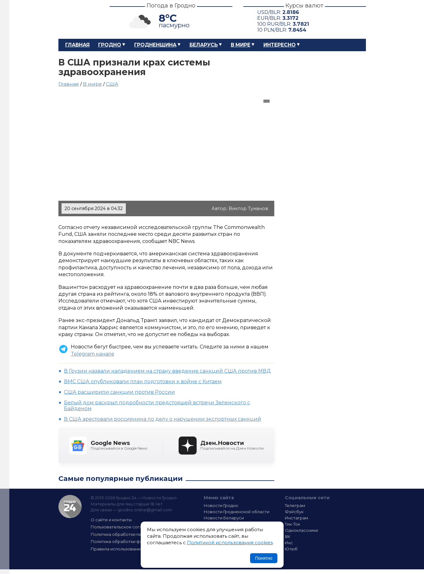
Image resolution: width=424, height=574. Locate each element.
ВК (287, 536)
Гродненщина (155, 45)
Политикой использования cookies (230, 542)
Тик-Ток (292, 524)
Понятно (263, 558)
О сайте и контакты (111, 519)
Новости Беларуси (224, 517)
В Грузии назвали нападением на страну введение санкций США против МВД (167, 371)
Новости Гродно (221, 505)
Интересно (279, 45)
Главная (77, 45)
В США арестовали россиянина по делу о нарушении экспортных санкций (162, 419)
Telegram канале (92, 354)
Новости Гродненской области (236, 511)
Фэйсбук (294, 511)
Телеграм (295, 505)
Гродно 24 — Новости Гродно (70, 506)
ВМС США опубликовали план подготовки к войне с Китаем (143, 381)
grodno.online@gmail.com (145, 509)
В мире (240, 45)
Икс (289, 542)
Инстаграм (296, 517)
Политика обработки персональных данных (137, 534)
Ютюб (291, 548)
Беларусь (203, 45)
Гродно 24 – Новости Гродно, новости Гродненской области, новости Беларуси (78, 19)
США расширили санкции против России (119, 392)
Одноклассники (301, 530)
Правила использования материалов (130, 548)
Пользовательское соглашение (124, 526)
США (112, 84)
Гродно (109, 45)
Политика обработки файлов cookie (129, 541)
